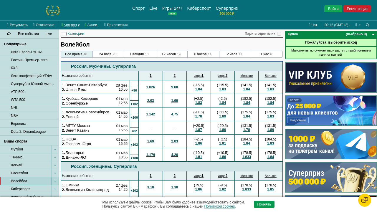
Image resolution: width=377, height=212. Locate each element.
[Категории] (65, 34)
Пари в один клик (260, 34)
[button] (358, 25)
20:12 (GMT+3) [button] (336, 25)
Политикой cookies (219, 206)
